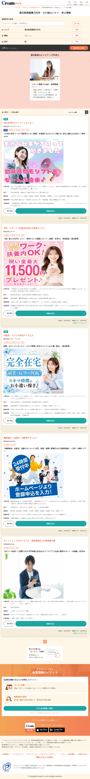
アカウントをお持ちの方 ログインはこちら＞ (45, 713)
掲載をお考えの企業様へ (45, 757)
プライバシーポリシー (48, 754)
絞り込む (77, 23)
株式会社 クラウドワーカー (12, 126)
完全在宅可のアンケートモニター (18, 123)
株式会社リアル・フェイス (12, 339)
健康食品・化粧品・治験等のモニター (20, 438)
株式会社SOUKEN (9, 441)
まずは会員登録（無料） (45, 708)
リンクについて (18, 754)
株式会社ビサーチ (9, 231)
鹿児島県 (25, 7)
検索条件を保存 (79, 48)
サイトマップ (32, 754)
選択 (77, 29)
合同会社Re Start (9, 544)
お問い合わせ (83, 754)
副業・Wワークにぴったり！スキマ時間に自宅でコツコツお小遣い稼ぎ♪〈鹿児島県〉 (37, 346)
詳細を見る (51, 211)
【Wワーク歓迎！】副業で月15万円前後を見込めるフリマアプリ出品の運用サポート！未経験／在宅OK (44, 551)
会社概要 (71, 754)
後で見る (9, 211)
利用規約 (5, 754)
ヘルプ (62, 754)
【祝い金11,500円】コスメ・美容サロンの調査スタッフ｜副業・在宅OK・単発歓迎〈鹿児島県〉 (42, 239)
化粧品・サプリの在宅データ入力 (18, 335)
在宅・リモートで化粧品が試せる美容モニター (24, 228)
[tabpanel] (45, 79)
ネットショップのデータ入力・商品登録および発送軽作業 (29, 541)
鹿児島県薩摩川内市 (34, 7)
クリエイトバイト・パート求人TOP (11, 7)
